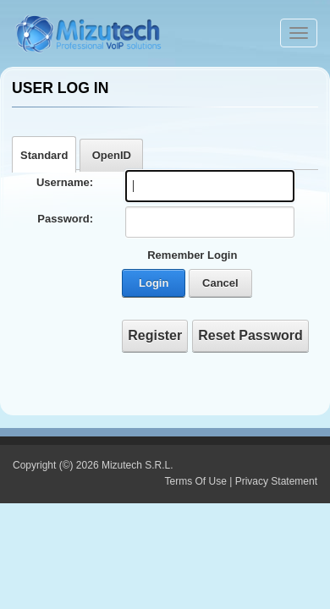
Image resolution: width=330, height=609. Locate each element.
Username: (64, 182)
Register (155, 335)
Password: (65, 218)
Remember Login (192, 255)
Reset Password (250, 335)
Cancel (220, 283)
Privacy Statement (276, 481)
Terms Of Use (195, 481)
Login (153, 283)
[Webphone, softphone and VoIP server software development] (89, 31)
